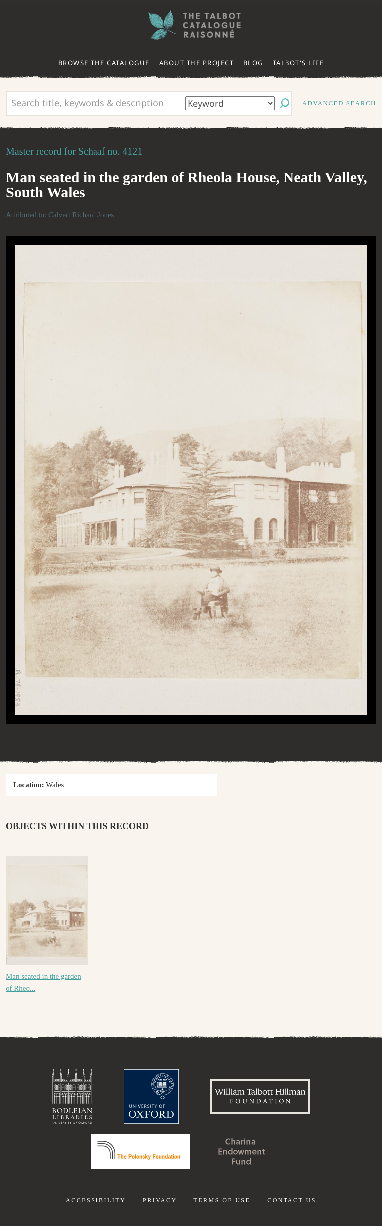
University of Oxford (151, 1096)
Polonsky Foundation (140, 1151)
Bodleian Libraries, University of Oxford (72, 1096)
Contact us (291, 1200)
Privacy (160, 1200)
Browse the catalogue (104, 62)
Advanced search (339, 103)
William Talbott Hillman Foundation (260, 1096)
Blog (253, 62)
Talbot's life (298, 62)
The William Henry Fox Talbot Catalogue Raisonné (191, 25)
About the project (196, 62)
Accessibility (96, 1200)
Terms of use (221, 1200)
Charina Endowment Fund (241, 1151)
